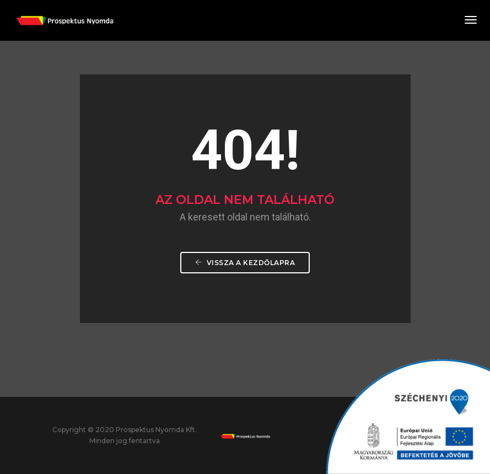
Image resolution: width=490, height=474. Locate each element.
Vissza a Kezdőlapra (245, 262)
